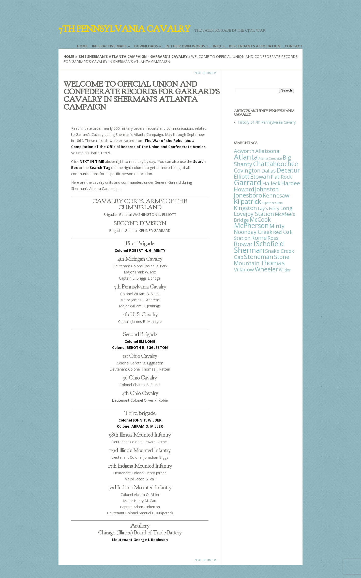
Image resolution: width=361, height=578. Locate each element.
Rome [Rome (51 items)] (259, 238)
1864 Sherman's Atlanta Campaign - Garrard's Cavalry (132, 56)
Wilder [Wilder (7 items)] (285, 270)
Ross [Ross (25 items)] (273, 237)
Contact (294, 46)
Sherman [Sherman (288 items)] (249, 250)
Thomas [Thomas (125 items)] (272, 262)
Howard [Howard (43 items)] (244, 189)
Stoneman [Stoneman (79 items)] (258, 256)
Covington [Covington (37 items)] (247, 170)
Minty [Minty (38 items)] (276, 226)
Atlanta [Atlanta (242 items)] (246, 157)
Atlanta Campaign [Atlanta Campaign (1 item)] (270, 158)
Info (217, 46)
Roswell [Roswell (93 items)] (244, 244)
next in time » (205, 72)
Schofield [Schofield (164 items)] (270, 243)
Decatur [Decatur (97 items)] (288, 170)
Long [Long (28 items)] (286, 208)
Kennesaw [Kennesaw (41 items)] (276, 195)
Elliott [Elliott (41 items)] (241, 176)
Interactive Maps (109, 46)
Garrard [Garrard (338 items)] (248, 182)
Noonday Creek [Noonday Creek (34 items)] (253, 231)
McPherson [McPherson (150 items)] (251, 225)
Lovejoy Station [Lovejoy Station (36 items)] (254, 213)
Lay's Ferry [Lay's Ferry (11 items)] (268, 208)
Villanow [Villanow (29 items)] (244, 269)
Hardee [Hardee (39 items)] (290, 183)
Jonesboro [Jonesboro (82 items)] (248, 195)
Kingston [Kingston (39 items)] (245, 208)
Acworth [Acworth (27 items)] (244, 150)
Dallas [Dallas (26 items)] (268, 170)
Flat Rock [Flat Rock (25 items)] (281, 176)
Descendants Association (254, 46)
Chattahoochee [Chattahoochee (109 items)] (275, 163)
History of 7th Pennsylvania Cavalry (267, 122)
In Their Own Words (185, 46)
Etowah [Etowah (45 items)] (260, 176)
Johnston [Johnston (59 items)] (267, 189)
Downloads (146, 46)
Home (82, 46)
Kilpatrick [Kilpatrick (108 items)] (247, 201)
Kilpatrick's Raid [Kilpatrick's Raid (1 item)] (272, 203)
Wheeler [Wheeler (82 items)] (266, 269)
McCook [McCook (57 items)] (260, 220)
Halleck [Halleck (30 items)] (271, 183)
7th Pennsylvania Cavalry (124, 29)
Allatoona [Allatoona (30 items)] (267, 150)
